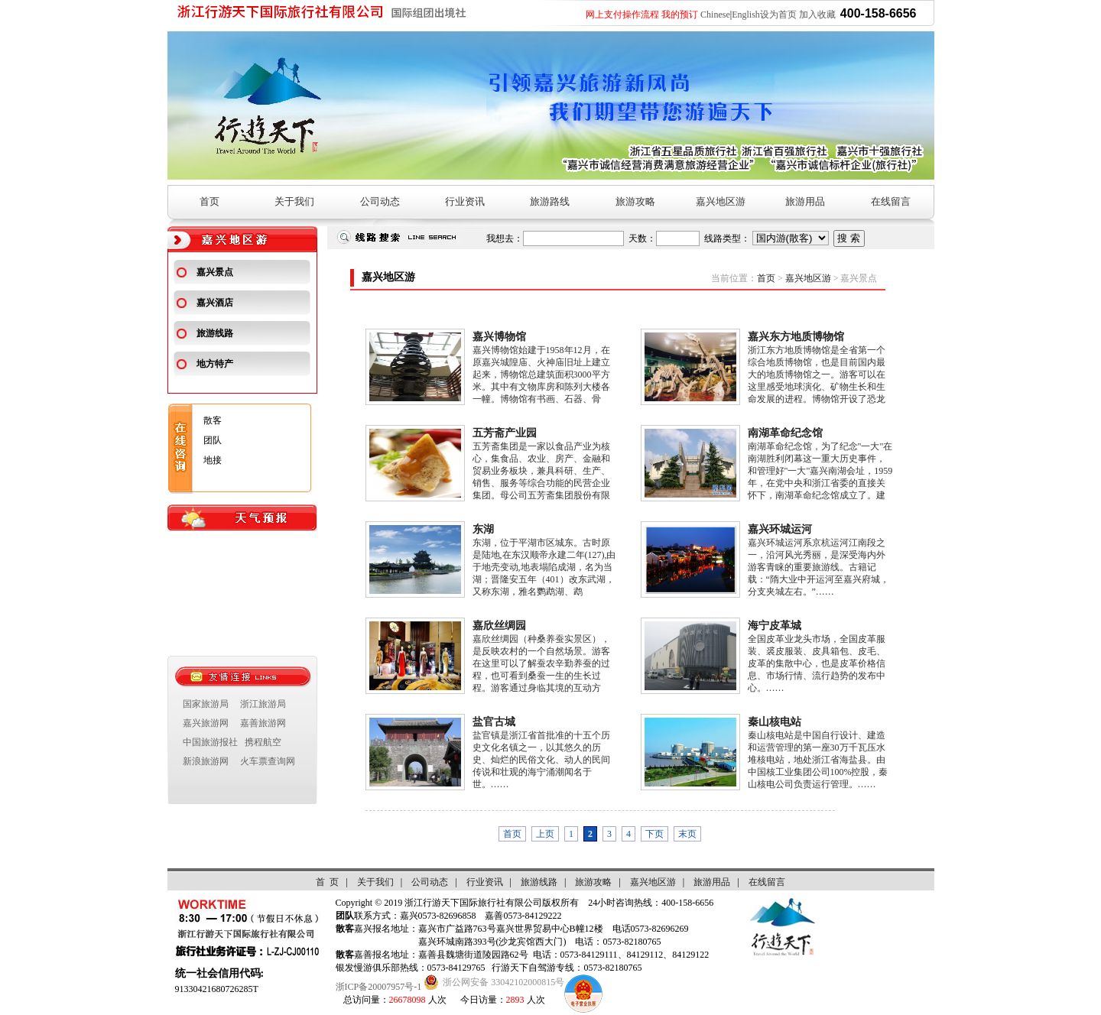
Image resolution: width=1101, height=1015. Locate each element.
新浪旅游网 (206, 761)
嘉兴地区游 (720, 201)
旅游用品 (805, 201)
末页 (687, 834)
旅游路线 (550, 201)
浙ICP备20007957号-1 (379, 986)
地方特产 (214, 363)
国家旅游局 (206, 704)
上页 (545, 834)
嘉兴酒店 (214, 302)
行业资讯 (465, 201)
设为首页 (778, 14)
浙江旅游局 (263, 704)
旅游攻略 (635, 201)
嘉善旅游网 (263, 723)
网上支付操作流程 (622, 14)
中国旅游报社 (210, 742)
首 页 (327, 882)
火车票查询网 (267, 761)
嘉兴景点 (214, 272)
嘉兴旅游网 (206, 723)
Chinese (715, 14)
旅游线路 (214, 333)
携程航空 (263, 742)
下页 (654, 834)
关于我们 (294, 201)
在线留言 (891, 201)
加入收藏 (817, 14)
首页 (209, 201)
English (746, 14)
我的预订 (679, 14)
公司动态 (380, 201)
